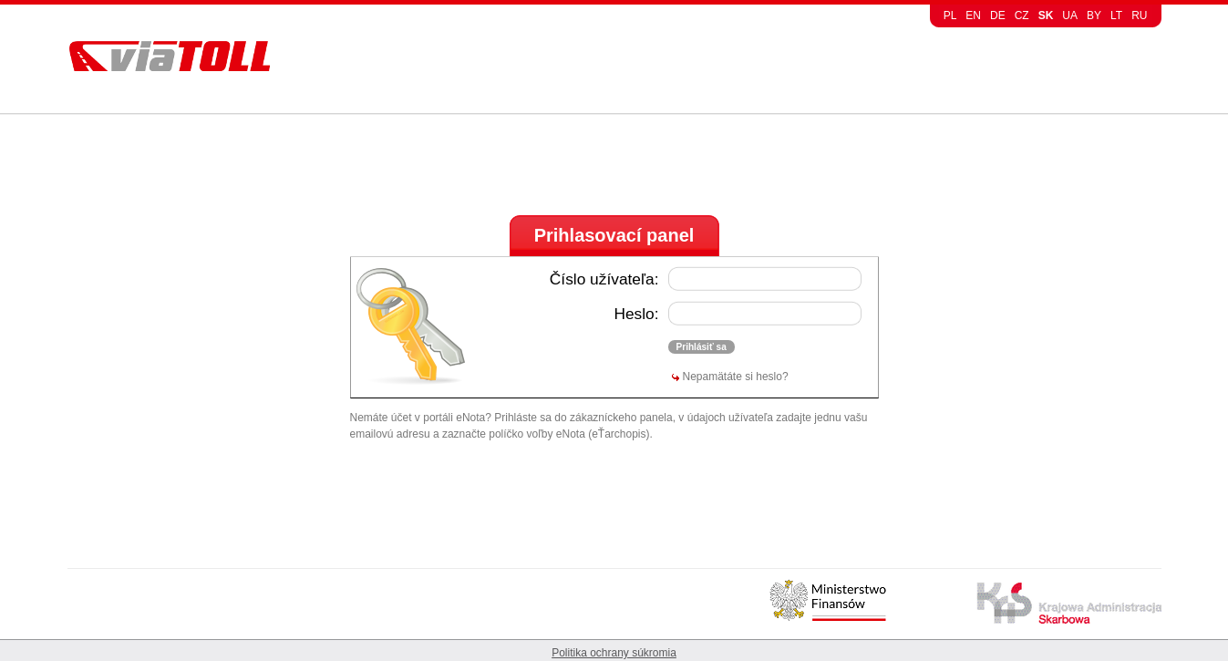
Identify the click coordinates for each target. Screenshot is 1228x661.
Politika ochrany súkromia (614, 652)
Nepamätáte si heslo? (736, 376)
